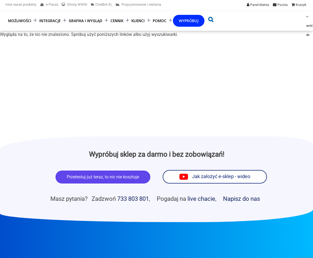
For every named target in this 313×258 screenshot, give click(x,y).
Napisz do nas (241, 198)
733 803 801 (133, 198)
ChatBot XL (101, 4)
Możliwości (19, 20)
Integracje (50, 20)
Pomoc (159, 20)
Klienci (138, 20)
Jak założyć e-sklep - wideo (221, 176)
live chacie (201, 198)
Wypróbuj (189, 20)
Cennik (116, 20)
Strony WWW (74, 4)
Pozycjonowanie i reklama (138, 4)
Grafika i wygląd (85, 20)
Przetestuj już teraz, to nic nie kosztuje (103, 176)
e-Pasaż (49, 4)
